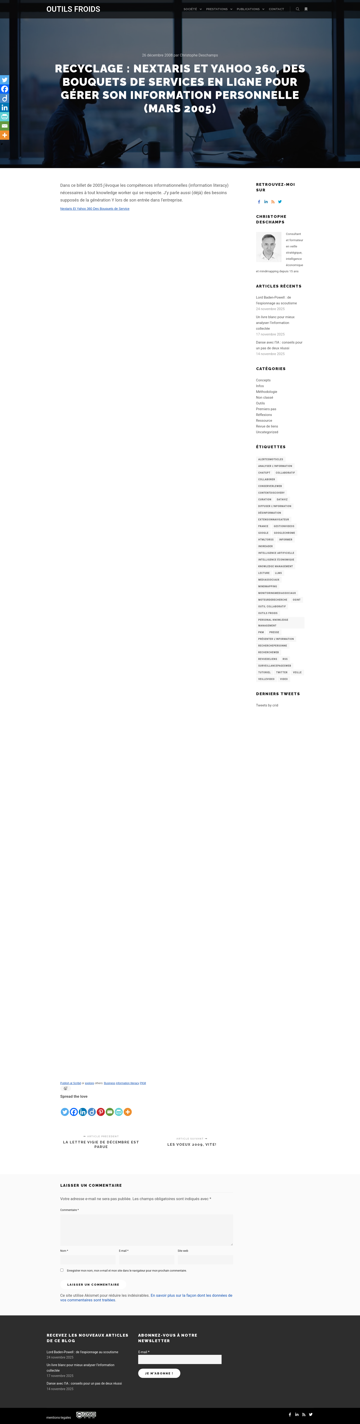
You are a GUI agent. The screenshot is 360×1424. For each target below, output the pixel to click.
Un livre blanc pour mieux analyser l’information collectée (275, 323)
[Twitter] (65, 1108)
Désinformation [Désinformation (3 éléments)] (269, 513)
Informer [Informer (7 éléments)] (286, 539)
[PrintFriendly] (119, 1108)
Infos (260, 386)
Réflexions (264, 415)
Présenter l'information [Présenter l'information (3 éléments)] (276, 639)
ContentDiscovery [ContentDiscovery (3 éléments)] (271, 493)
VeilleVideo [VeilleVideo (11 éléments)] (266, 679)
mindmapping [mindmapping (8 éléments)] (267, 586)
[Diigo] (92, 1108)
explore (89, 1083)
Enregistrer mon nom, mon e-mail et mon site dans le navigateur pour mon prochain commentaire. (127, 1270)
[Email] (110, 1108)
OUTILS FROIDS (70, 9)
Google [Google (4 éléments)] (263, 533)
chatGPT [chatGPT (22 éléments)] (264, 473)
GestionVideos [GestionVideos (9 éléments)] (284, 526)
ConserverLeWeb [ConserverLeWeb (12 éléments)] (270, 486)
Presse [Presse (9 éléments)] (274, 632)
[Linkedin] (83, 1108)
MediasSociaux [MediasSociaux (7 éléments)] (269, 579)
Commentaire (69, 1210)
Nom (64, 1250)
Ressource (264, 420)
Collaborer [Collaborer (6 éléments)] (266, 479)
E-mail (124, 1250)
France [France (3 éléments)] (263, 526)
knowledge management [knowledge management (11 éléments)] (275, 566)
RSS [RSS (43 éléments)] (285, 659)
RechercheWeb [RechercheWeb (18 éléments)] (268, 652)
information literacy (127, 1083)
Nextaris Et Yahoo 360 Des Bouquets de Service (95, 209)
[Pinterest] (101, 1108)
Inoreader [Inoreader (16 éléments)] (265, 546)
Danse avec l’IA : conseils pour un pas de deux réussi (84, 1383)
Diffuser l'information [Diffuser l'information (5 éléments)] (275, 506)
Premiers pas (266, 409)
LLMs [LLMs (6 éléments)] (278, 573)
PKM (143, 1083)
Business (109, 1083)
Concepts (263, 380)
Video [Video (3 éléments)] (284, 679)
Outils (260, 403)
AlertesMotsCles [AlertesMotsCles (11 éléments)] (270, 459)
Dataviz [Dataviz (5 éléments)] (282, 499)
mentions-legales (59, 1417)
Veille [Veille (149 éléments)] (297, 672)
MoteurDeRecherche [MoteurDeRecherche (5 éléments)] (272, 600)
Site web (183, 1250)
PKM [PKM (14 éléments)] (261, 632)
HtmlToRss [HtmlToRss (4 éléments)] (266, 539)
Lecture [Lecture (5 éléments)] (264, 573)
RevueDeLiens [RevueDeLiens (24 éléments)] (267, 659)
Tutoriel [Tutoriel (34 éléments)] (264, 672)
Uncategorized (267, 432)
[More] (128, 1108)
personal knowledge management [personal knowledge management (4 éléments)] (273, 623)
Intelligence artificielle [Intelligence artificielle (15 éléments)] (276, 553)
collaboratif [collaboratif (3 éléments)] (285, 473)
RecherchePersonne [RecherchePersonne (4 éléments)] (272, 645)
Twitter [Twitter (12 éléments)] (281, 672)
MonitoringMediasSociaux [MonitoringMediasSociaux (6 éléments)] (277, 593)
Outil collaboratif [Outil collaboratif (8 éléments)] (272, 606)
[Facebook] (74, 1108)
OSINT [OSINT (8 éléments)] (297, 600)
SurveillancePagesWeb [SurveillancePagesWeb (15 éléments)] (274, 666)
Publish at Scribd (70, 1083)
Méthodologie (266, 392)
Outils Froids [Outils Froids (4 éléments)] (268, 613)
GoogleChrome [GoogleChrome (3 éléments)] (284, 533)
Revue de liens (267, 426)
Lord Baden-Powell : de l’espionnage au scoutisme (82, 1352)
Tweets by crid (267, 705)
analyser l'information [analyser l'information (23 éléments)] (275, 466)
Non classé (264, 397)
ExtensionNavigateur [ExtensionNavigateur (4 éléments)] (273, 519)
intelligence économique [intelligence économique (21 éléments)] (276, 559)
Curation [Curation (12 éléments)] (265, 499)
